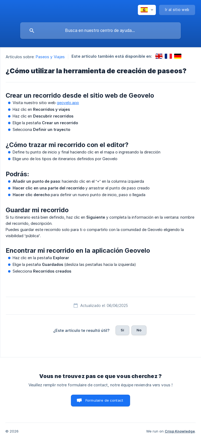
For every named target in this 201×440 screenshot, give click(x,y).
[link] (159, 56)
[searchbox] (100, 30)
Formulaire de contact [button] (104, 400)
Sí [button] (122, 330)
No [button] (139, 330)
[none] (147, 10)
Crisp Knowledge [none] (180, 431)
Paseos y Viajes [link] (50, 56)
